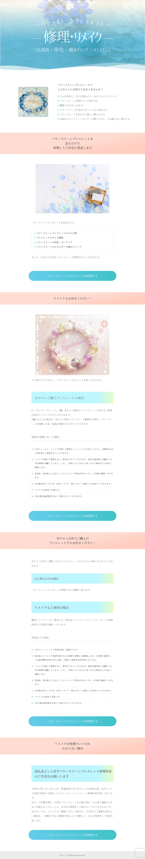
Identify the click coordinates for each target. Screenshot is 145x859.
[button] (72, 276)
